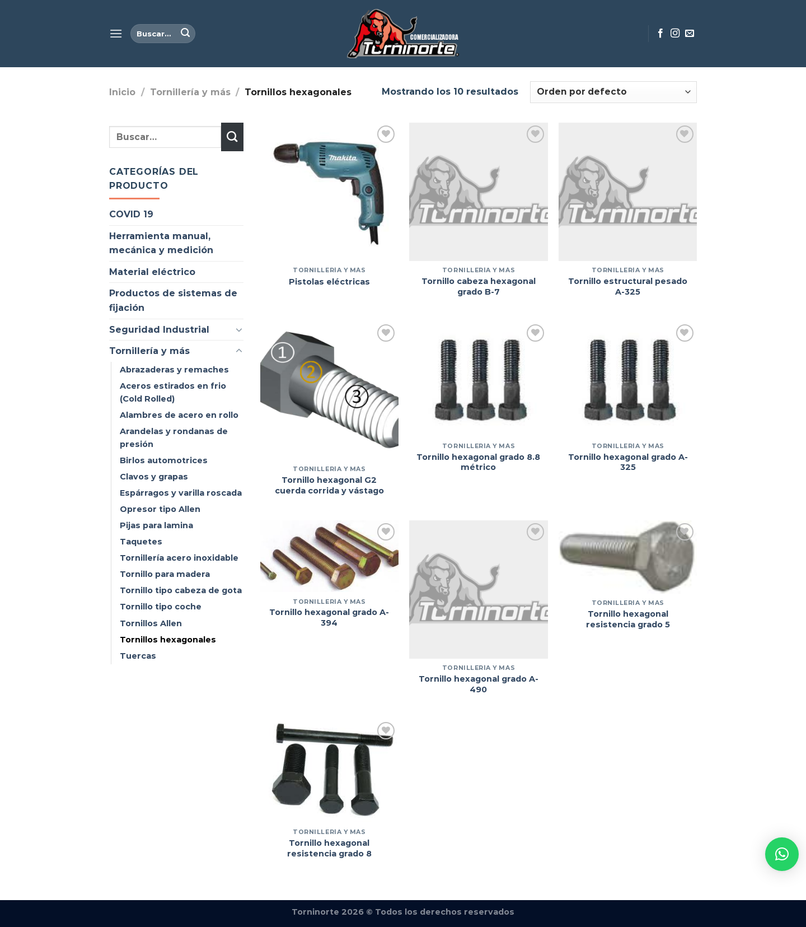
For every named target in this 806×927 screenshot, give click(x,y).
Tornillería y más (190, 92)
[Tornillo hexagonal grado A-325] (628, 379)
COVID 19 (131, 214)
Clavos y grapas (154, 477)
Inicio (122, 92)
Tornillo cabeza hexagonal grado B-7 (478, 286)
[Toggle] (239, 329)
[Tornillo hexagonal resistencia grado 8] (329, 771)
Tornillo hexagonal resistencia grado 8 (329, 848)
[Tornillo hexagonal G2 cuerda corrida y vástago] (329, 391)
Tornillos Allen (151, 623)
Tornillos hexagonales (168, 640)
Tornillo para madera (165, 574)
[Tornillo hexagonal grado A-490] (478, 589)
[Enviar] (185, 33)
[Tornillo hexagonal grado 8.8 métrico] (478, 379)
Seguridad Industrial (159, 329)
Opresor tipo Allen (160, 509)
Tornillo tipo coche (161, 607)
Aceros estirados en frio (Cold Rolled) (173, 392)
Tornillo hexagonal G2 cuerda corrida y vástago (329, 485)
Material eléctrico (152, 272)
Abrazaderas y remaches (174, 370)
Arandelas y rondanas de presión (174, 437)
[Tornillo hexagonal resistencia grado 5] (628, 557)
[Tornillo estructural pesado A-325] (628, 192)
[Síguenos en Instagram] (675, 34)
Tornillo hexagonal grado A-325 (628, 462)
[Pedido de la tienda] (613, 92)
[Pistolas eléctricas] (329, 192)
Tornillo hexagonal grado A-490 (478, 684)
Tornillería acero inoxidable (179, 558)
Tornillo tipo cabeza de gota (181, 590)
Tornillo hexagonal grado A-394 (329, 617)
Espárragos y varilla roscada (181, 493)
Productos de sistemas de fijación (173, 300)
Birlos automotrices (164, 460)
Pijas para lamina (156, 525)
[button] (782, 854)
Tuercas (138, 656)
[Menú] (116, 33)
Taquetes (141, 542)
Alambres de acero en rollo (179, 415)
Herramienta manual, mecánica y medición (161, 243)
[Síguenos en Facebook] (660, 34)
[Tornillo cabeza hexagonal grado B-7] (478, 192)
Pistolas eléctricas (329, 282)
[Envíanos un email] (689, 34)
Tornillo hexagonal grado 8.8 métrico (478, 462)
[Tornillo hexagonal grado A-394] (329, 556)
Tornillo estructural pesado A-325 (627, 286)
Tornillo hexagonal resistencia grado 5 (628, 619)
